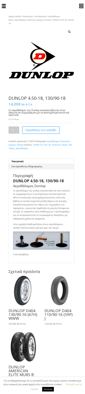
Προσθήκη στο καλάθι (40, 130)
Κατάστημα (28, 16)
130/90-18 (37, 144)
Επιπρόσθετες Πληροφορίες (27, 166)
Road (64, 144)
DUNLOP (56, 144)
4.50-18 (47, 144)
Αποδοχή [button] (48, 389)
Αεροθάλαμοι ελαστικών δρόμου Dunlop (33, 20)
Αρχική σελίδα (15, 16)
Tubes (11, 148)
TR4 (70, 144)
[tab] (41, 161)
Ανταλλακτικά (40, 16)
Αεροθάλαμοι (22, 148)
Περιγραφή (17, 161)
